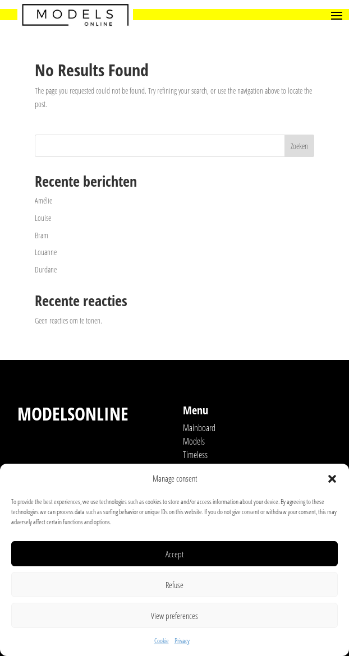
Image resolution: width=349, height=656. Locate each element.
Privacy (182, 640)
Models (194, 441)
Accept (174, 554)
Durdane (46, 269)
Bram (41, 235)
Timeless (195, 455)
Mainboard (199, 428)
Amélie (43, 200)
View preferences (174, 615)
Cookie (161, 640)
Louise (43, 217)
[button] (332, 478)
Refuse (174, 584)
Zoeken (299, 146)
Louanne (46, 252)
